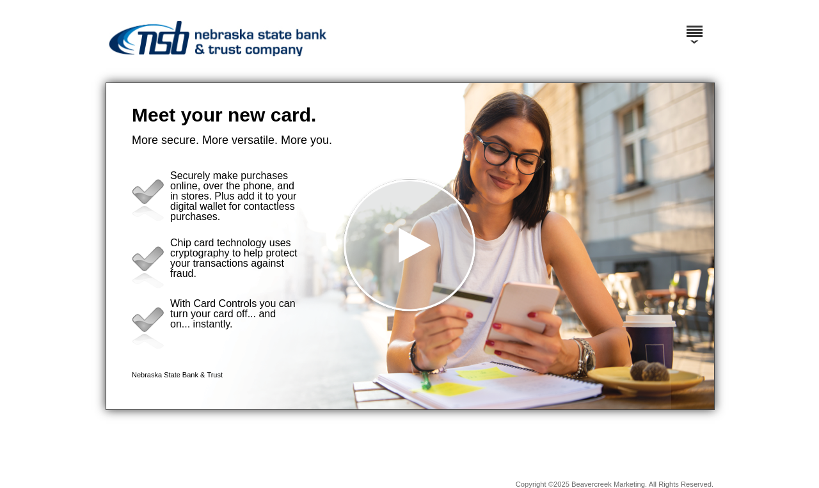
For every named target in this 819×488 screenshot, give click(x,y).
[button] (410, 246)
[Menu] (694, 25)
